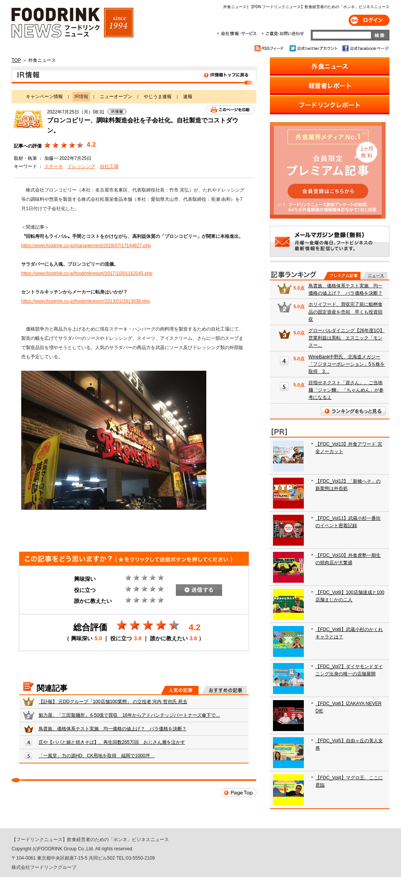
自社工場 (109, 166)
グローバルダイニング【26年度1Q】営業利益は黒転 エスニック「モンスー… (346, 338)
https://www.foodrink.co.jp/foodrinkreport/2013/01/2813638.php (85, 301)
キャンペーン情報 (44, 96)
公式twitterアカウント (314, 48)
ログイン (369, 20)
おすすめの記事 (224, 690)
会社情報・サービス (238, 34)
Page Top (238, 792)
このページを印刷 (230, 109)
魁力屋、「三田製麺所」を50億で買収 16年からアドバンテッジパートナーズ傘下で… (129, 715)
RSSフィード (270, 48)
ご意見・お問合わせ (283, 34)
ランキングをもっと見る (353, 411)
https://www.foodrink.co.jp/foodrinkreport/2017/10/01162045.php (86, 273)
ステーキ (53, 166)
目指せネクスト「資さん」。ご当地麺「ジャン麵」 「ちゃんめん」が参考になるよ (346, 390)
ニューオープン (116, 96)
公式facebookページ (364, 48)
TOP (16, 60)
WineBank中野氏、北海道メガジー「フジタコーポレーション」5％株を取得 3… (346, 364)
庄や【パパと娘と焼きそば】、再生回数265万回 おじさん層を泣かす (112, 742)
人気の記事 (180, 690)
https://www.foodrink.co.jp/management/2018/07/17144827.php (86, 245)
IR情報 (134, 76)
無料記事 (375, 276)
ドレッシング (81, 166)
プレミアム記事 (342, 276)
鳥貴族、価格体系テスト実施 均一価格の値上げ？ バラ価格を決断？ (113, 728)
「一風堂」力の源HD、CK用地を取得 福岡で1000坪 (97, 755)
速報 (187, 96)
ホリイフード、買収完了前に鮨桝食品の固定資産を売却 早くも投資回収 (345, 312)
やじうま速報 (158, 96)
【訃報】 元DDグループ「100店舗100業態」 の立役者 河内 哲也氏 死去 (113, 701)
